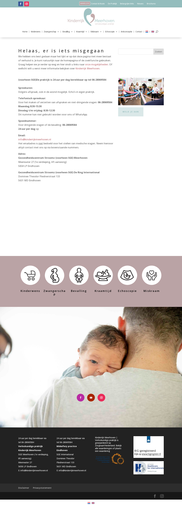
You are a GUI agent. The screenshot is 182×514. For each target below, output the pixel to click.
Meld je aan (131, 111)
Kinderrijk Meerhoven (87, 68)
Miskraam (94, 31)
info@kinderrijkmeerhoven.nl (34, 139)
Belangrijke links (127, 4)
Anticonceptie (126, 31)
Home (24, 31)
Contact (138, 31)
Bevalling (66, 31)
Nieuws (140, 4)
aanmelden (84, 3)
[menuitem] (146, 31)
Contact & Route (98, 4)
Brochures (151, 4)
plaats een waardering (108, 457)
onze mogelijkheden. (97, 64)
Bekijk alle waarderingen (108, 454)
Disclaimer (23, 495)
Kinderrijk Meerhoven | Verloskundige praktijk (106, 446)
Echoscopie (109, 31)
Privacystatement (42, 495)
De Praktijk (112, 4)
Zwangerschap (50, 31)
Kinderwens (35, 31)
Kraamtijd (80, 31)
